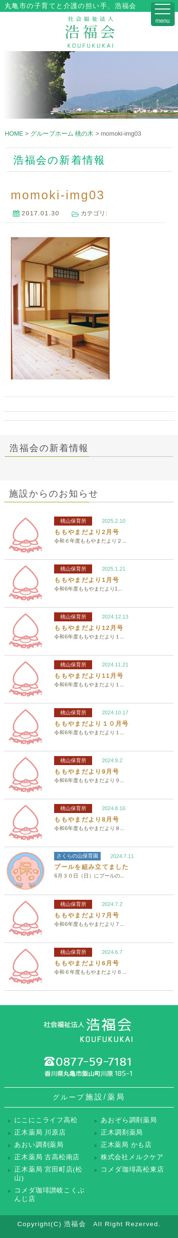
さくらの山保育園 (77, 856)
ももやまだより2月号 (86, 532)
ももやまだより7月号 (86, 915)
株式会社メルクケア (132, 1157)
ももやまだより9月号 (86, 771)
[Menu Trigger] (163, 14)
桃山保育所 (73, 521)
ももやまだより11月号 (88, 675)
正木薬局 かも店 (126, 1144)
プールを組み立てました (91, 866)
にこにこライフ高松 (45, 1120)
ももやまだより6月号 (86, 963)
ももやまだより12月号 (88, 627)
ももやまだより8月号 (86, 819)
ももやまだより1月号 (86, 579)
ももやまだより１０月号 (91, 723)
